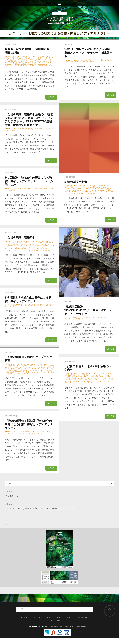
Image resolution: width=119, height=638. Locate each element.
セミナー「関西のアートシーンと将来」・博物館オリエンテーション (29, 365)
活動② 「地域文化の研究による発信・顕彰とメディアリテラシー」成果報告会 (88, 53)
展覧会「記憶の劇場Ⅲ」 (87, 193)
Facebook (57, 621)
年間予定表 (82, 618)
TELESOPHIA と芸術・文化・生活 (89, 191)
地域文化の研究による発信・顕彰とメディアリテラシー (29, 129)
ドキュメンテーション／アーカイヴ (25, 65)
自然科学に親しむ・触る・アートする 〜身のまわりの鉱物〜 (27, 61)
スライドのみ (72, 190)
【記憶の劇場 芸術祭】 (20, 237)
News (7, 56)
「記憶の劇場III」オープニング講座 (32, 56)
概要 (49, 618)
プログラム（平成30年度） (88, 60)
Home (23, 618)
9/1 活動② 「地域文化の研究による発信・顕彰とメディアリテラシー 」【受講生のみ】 (29, 181)
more (51, 97)
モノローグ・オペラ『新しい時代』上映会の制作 (29, 61)
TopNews (15, 56)
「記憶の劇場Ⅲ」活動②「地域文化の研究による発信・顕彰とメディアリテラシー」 (29, 424)
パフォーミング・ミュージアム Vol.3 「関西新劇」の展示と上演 (29, 63)
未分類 (33, 64)
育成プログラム (64, 618)
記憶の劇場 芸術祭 (75, 181)
